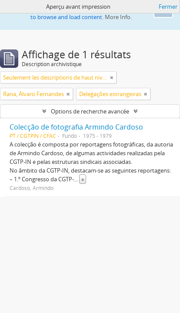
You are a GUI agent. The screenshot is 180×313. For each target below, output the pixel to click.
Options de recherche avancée (90, 111)
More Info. (118, 17)
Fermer (168, 6)
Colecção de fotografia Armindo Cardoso (76, 127)
